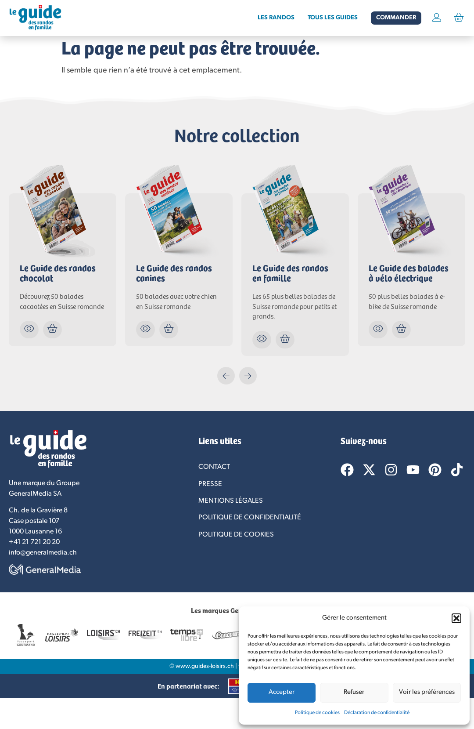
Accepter (281, 692)
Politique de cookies (317, 712)
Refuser (354, 692)
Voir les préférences (427, 692)
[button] (456, 618)
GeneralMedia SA (35, 493)
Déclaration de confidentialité (376, 712)
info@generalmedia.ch (43, 552)
